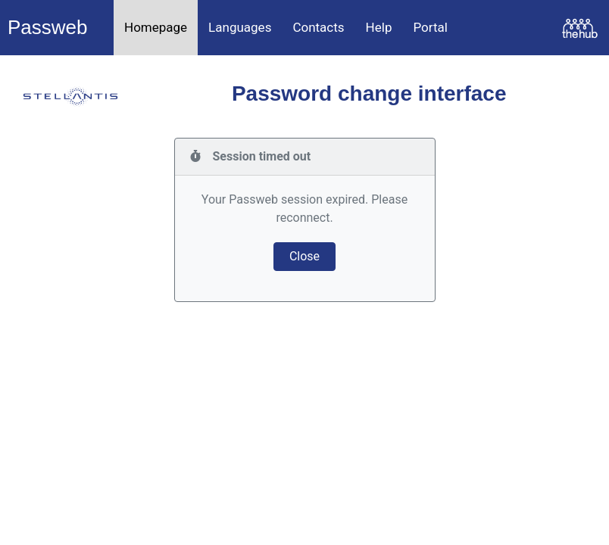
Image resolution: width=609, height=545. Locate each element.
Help (379, 27)
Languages (239, 27)
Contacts (318, 27)
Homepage (155, 27)
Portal (430, 27)
